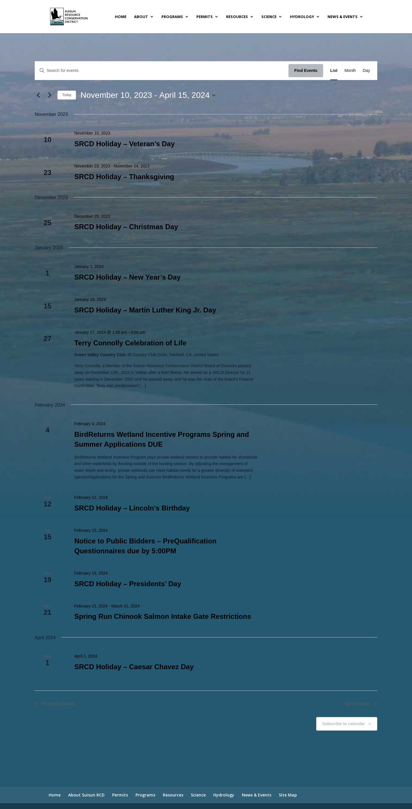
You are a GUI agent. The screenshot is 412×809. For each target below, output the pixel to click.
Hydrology (302, 17)
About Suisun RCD (86, 795)
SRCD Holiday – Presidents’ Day (127, 584)
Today (66, 95)
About (141, 17)
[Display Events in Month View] (350, 70)
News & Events (343, 17)
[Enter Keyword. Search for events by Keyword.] (161, 70)
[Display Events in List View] (333, 70)
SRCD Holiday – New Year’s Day (127, 277)
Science (269, 17)
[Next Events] (49, 95)
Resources (237, 17)
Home (120, 17)
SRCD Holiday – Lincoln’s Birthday (132, 508)
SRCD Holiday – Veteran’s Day (124, 144)
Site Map (288, 795)
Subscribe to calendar (343, 723)
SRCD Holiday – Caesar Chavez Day (134, 667)
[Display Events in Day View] (366, 70)
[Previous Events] (38, 95)
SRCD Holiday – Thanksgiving (124, 177)
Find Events (305, 70)
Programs (172, 17)
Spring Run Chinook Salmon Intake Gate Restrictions (162, 616)
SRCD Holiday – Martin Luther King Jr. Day (145, 310)
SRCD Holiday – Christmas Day (126, 227)
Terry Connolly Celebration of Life (130, 343)
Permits (204, 17)
